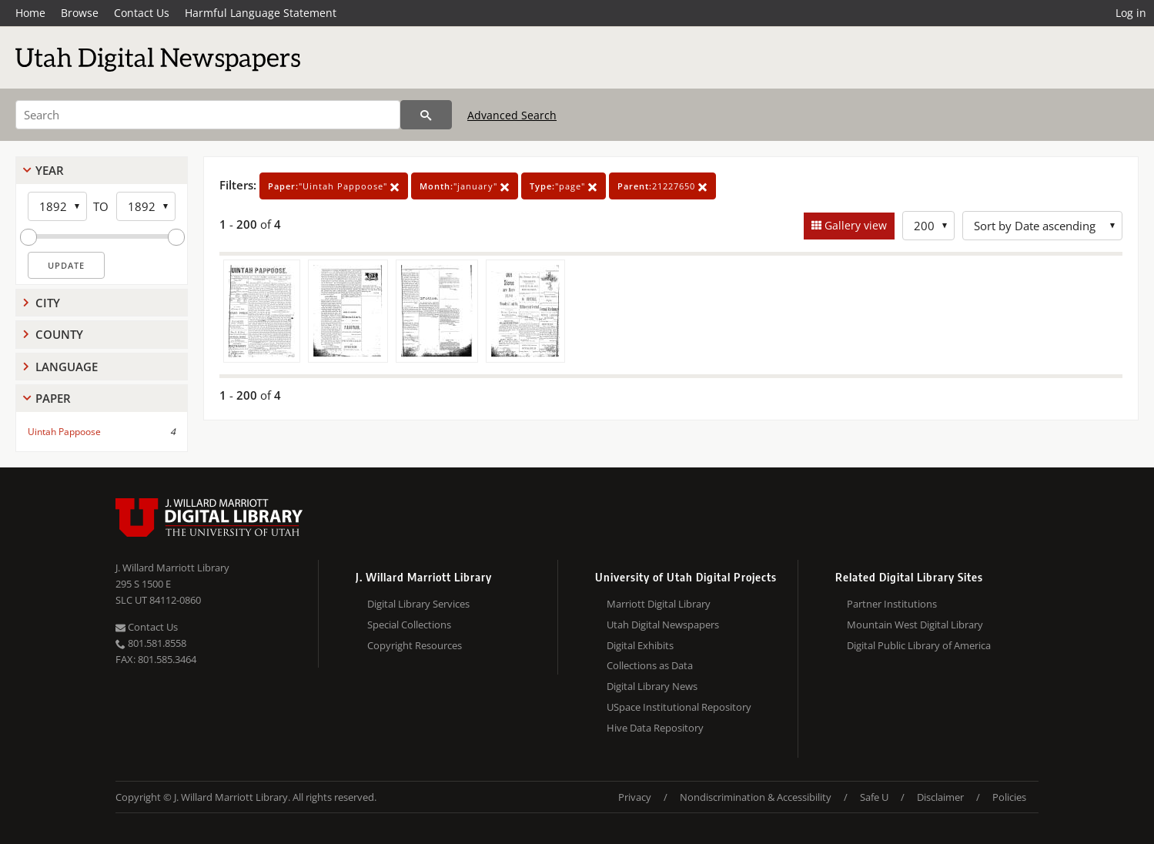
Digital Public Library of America (919, 645)
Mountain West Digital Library (915, 624)
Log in (1131, 12)
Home (30, 12)
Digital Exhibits (640, 645)
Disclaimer (940, 797)
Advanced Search (512, 115)
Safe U (874, 797)
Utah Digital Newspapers (663, 624)
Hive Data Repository (655, 728)
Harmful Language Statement (260, 12)
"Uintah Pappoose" (334, 186)
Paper (53, 398)
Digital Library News (652, 686)
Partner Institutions (892, 604)
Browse (80, 12)
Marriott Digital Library (659, 604)
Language (66, 366)
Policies (1009, 797)
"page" (563, 186)
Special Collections (409, 624)
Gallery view (854, 225)
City (47, 302)
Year (49, 170)
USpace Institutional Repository (679, 707)
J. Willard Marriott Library (172, 567)
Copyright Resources (414, 645)
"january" (465, 186)
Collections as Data (650, 665)
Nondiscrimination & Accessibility (755, 797)
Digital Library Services (418, 604)
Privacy (634, 797)
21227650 (662, 186)
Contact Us (141, 12)
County (59, 334)
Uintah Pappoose (64, 431)
